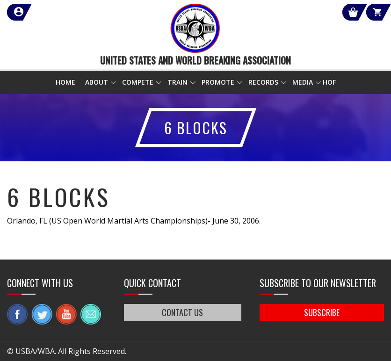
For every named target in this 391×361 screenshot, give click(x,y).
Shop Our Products (284, 12)
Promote (218, 82)
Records (263, 82)
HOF (329, 82)
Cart (367, 12)
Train (177, 82)
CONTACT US (182, 312)
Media (302, 82)
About (96, 82)
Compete (137, 82)
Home (65, 82)
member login (52, 12)
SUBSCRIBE (322, 312)
